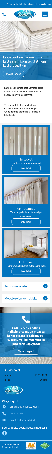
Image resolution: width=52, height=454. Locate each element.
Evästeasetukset (10, 447)
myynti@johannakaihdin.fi (22, 420)
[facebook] (4, 433)
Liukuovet (26, 262)
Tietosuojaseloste (10, 444)
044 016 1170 (16, 413)
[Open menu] (45, 14)
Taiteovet (26, 159)
